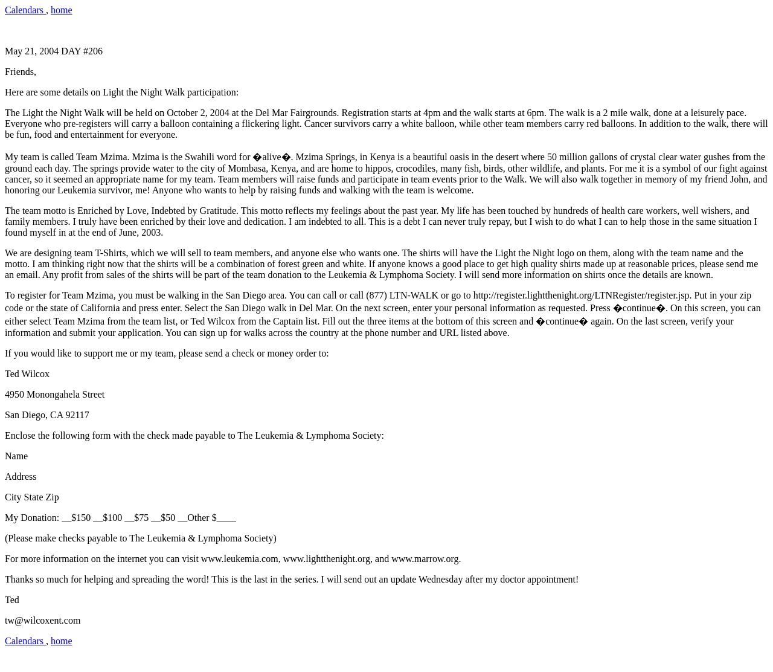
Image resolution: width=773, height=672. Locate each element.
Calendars (25, 10)
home (61, 10)
